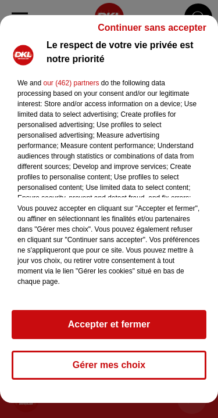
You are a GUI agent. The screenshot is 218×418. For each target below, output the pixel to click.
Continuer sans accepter (152, 28)
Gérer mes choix (109, 365)
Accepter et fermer (109, 324)
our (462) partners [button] (71, 83)
